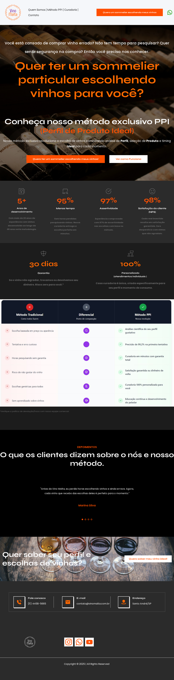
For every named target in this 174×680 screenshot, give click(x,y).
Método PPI (55, 9)
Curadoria (71, 9)
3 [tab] (88, 519)
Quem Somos (36, 9)
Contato (33, 15)
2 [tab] (85, 519)
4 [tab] (91, 519)
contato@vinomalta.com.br (93, 603)
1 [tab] (82, 519)
